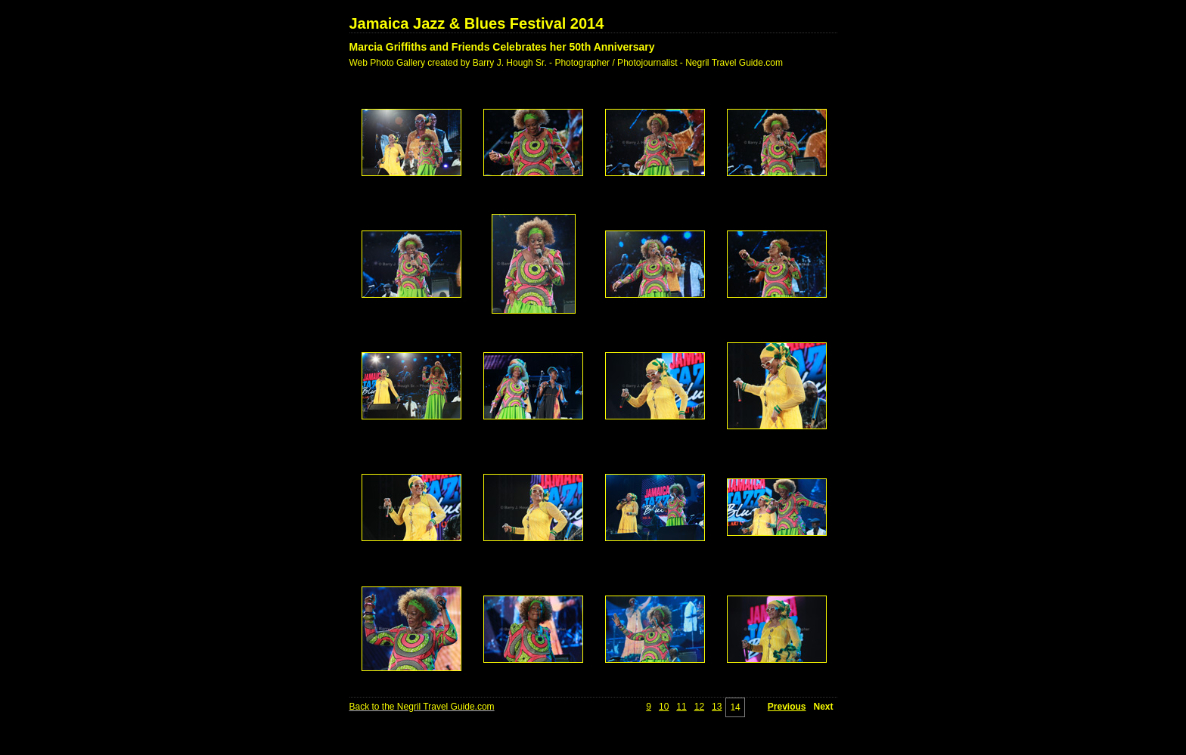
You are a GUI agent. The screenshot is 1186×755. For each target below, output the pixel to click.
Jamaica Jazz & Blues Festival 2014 (476, 23)
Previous (787, 706)
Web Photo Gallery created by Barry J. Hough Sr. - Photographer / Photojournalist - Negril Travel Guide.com (566, 62)
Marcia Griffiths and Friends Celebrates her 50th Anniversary (502, 47)
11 (681, 706)
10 (664, 706)
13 (717, 706)
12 (699, 706)
